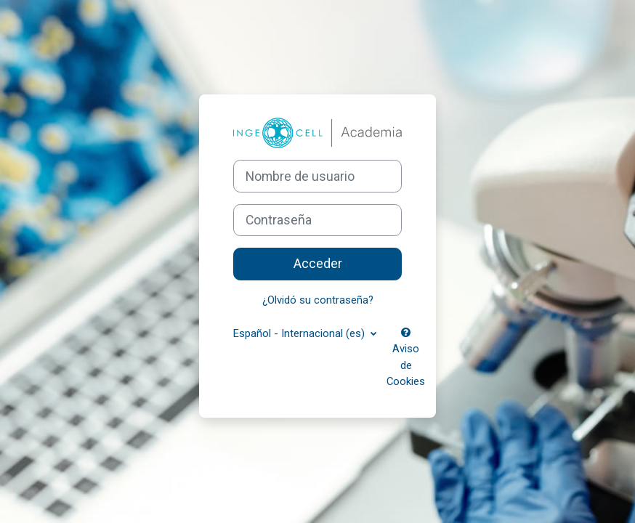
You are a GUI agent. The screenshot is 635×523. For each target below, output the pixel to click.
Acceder (318, 263)
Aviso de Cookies (406, 358)
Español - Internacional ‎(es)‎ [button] (300, 333)
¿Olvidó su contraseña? (317, 300)
